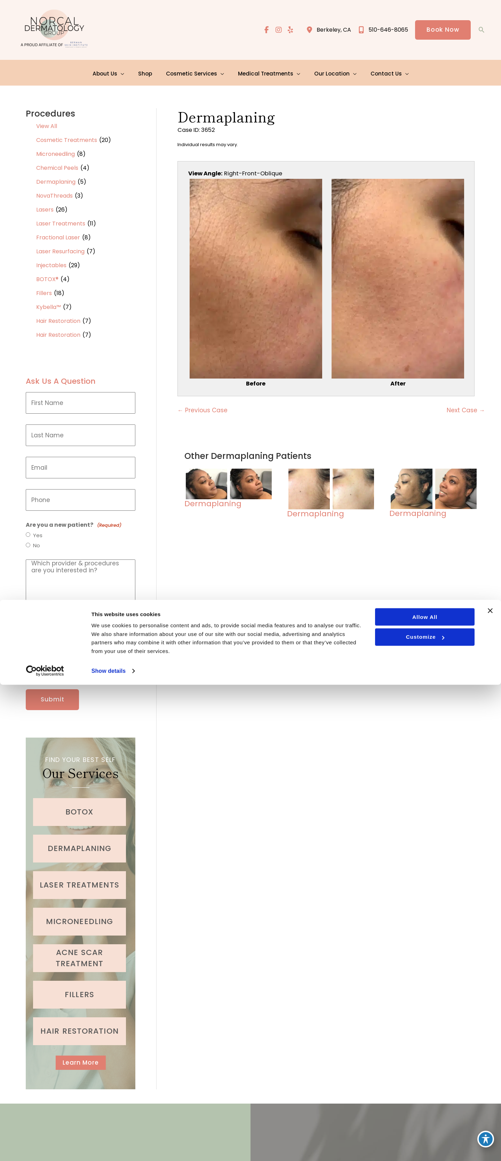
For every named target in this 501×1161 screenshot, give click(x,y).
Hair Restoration (58, 318)
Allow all (424, 1091)
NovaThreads (54, 193)
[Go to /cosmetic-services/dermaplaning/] (79, 842)
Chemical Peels (57, 165)
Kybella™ (48, 304)
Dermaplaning (55, 179)
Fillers (44, 290)
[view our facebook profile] (265, 30)
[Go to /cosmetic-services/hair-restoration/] (79, 1024)
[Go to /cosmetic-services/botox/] (79, 805)
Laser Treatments (60, 221)
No (36, 543)
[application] (125, 71)
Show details (109, 1147)
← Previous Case (202, 409)
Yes (38, 533)
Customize (424, 1112)
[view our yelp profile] (290, 30)
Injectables (51, 263)
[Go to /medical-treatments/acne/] (79, 951)
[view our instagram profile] (277, 30)
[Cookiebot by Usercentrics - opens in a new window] (45, 1147)
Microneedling (55, 151)
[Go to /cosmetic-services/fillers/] (79, 988)
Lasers (45, 207)
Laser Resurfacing (60, 249)
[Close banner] (490, 1084)
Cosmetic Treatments (66, 137)
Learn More (81, 1056)
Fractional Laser (58, 235)
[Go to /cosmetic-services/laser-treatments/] (79, 878)
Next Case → (466, 409)
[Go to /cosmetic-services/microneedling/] (79, 915)
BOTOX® (47, 276)
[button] (442, 30)
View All (46, 123)
